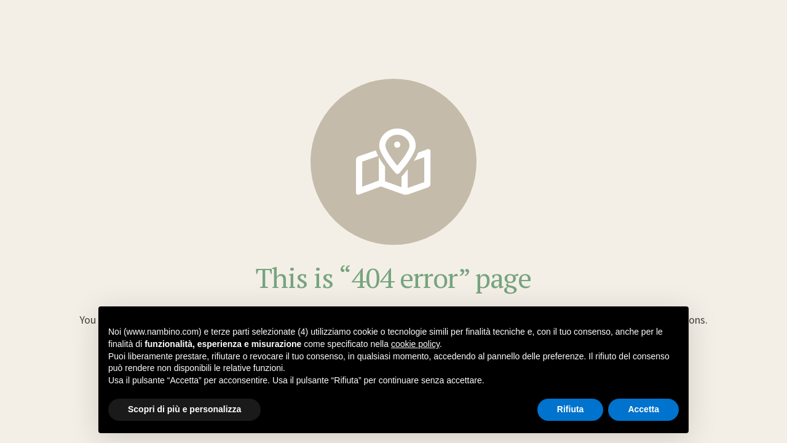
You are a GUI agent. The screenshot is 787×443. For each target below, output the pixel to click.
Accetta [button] (643, 409)
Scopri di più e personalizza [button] (184, 409)
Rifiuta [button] (570, 409)
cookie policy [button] (415, 344)
